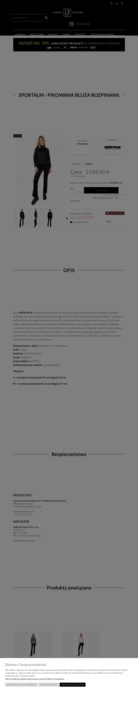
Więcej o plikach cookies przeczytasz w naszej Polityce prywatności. (34, 678)
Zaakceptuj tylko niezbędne (21, 684)
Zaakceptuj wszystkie (72, 684)
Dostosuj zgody (49, 684)
